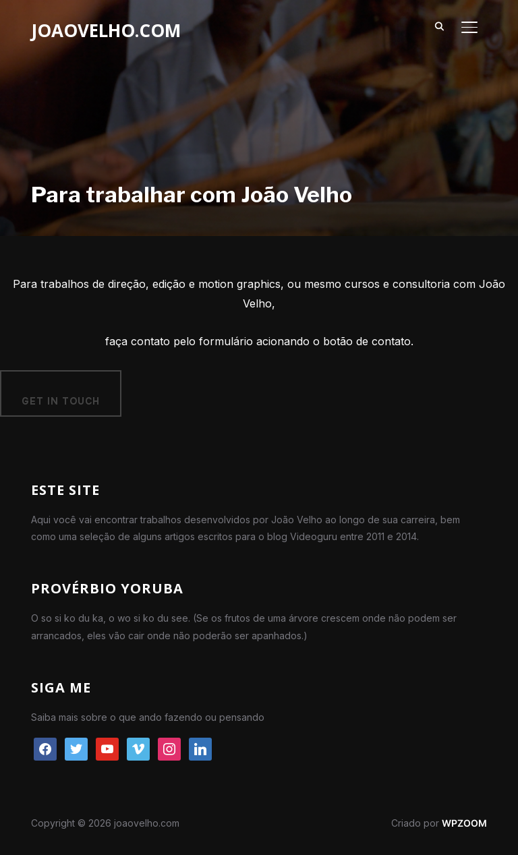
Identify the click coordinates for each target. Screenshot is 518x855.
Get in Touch (61, 401)
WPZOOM (464, 823)
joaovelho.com (106, 30)
